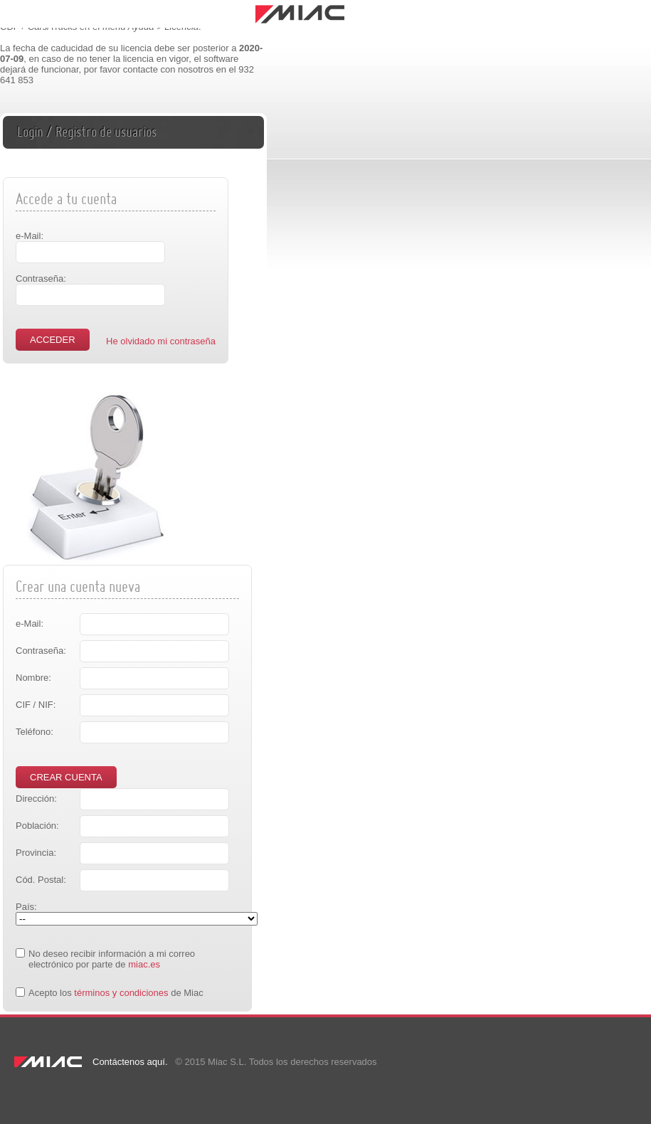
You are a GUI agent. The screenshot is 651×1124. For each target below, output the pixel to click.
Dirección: (36, 798)
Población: (37, 825)
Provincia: (36, 852)
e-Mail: (29, 235)
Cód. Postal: (41, 879)
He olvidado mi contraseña (161, 341)
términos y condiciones (121, 992)
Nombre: (33, 677)
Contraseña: (41, 278)
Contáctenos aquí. (130, 1061)
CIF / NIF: (35, 704)
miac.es (144, 964)
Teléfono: (34, 731)
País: (26, 906)
